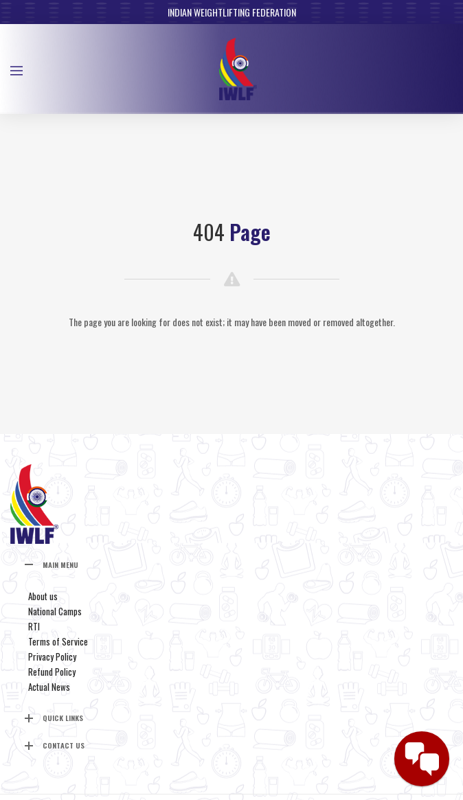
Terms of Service (58, 641)
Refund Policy (52, 671)
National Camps (55, 611)
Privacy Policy (52, 656)
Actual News (49, 687)
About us (43, 596)
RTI (34, 626)
